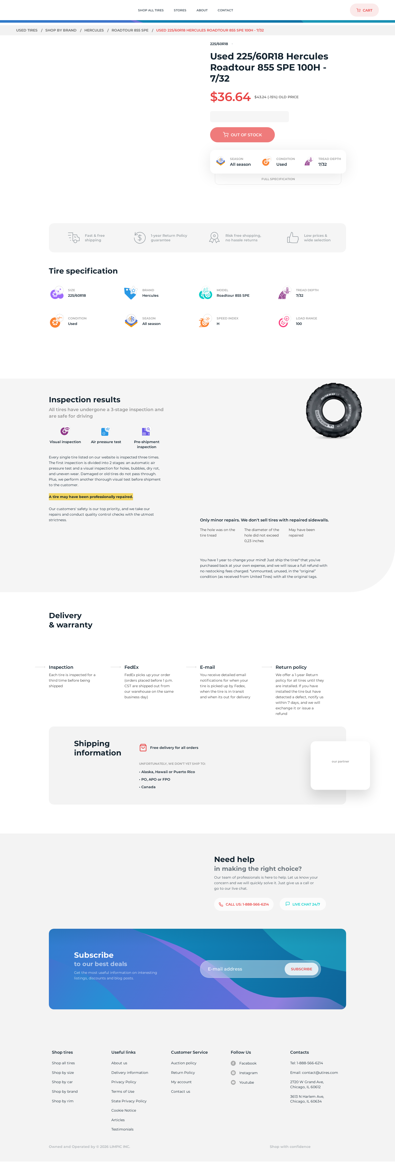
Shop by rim (62, 1101)
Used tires (27, 30)
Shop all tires (63, 1063)
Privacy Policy (123, 1082)
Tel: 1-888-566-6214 (306, 1063)
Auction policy (183, 1063)
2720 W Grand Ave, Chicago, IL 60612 (306, 1084)
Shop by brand (62, 30)
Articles (117, 1120)
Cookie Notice (123, 1110)
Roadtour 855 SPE (131, 30)
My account (181, 1082)
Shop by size (63, 1072)
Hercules (94, 30)
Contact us (180, 1091)
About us (119, 1063)
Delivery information (129, 1072)
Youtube (242, 1082)
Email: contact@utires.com (314, 1072)
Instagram (244, 1072)
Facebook (243, 1063)
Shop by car (62, 1082)
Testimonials (122, 1129)
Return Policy (183, 1072)
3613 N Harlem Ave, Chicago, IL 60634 (306, 1099)
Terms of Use (122, 1091)
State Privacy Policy (128, 1101)
